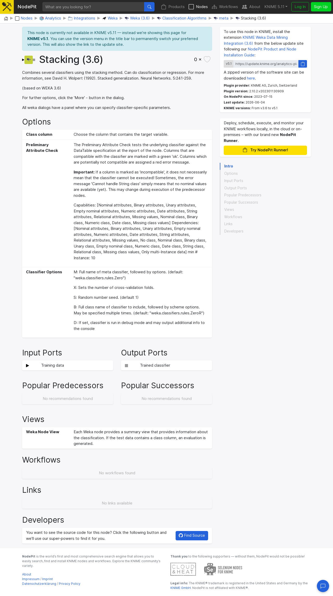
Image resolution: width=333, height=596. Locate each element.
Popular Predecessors (242, 195)
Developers (234, 231)
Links (228, 224)
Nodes (198, 7)
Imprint (47, 579)
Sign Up (321, 6)
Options (231, 173)
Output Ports (235, 188)
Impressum (31, 579)
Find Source (192, 535)
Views (229, 210)
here (251, 78)
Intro (228, 166)
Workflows (225, 7)
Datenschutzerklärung (39, 584)
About (251, 7)
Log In (300, 6)
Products (173, 7)
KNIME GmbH (180, 588)
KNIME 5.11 (274, 6)
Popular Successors (241, 202)
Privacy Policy (69, 584)
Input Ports (233, 181)
